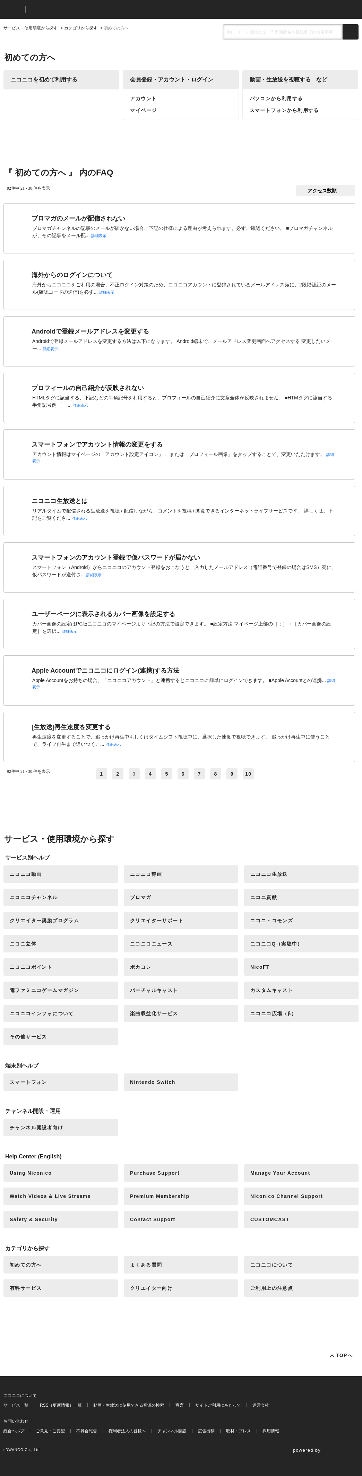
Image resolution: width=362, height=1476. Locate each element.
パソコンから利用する (276, 98)
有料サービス (26, 1288)
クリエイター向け (151, 1288)
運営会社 (260, 1405)
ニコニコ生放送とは (60, 501)
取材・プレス (238, 1430)
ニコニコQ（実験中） (276, 944)
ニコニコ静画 (146, 874)
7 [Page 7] (199, 774)
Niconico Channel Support (286, 1196)
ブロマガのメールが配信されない (78, 218)
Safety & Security (34, 1219)
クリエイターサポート (156, 920)
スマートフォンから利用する (284, 110)
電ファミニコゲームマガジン (44, 990)
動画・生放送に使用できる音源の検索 (128, 1405)
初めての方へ (26, 1265)
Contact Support (152, 1219)
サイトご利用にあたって (218, 1405)
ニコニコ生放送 (269, 874)
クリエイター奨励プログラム (44, 920)
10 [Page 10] (248, 774)
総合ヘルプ (13, 1430)
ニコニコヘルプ (67, 9)
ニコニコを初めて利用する (44, 80)
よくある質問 (146, 1265)
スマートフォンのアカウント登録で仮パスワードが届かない (116, 557)
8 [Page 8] (215, 774)
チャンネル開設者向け (36, 1127)
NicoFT (260, 967)
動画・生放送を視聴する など (288, 80)
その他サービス (28, 1036)
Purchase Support (155, 1173)
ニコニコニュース (151, 944)
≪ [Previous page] (90, 774)
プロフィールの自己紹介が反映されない (88, 388)
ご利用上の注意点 (271, 1288)
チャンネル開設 (172, 1430)
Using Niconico (31, 1173)
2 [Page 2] (117, 774)
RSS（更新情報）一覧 (61, 1405)
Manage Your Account (280, 1173)
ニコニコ (13, 9)
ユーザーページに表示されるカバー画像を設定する (103, 614)
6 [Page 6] (182, 774)
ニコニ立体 (23, 944)
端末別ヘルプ (21, 1066)
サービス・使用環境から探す (30, 28)
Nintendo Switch (152, 1082)
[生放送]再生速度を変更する (71, 727)
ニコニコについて (271, 1265)
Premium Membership (159, 1196)
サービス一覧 (15, 1405)
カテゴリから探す (80, 28)
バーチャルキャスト (154, 990)
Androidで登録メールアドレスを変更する (90, 331)
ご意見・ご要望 (50, 1430)
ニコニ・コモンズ (271, 920)
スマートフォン (28, 1082)
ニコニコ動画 (26, 874)
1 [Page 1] (101, 774)
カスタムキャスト (271, 990)
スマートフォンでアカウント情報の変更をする (97, 444)
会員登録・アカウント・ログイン (171, 80)
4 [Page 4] (150, 774)
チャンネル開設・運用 (33, 1111)
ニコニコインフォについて (42, 1013)
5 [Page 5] (166, 774)
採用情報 (270, 1430)
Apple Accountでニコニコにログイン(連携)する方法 (105, 670)
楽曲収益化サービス (154, 1013)
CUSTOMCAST (270, 1219)
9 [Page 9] (232, 774)
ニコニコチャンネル (34, 897)
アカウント (143, 98)
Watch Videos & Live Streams (50, 1196)
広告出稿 (206, 1430)
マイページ (143, 110)
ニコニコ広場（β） (273, 1013)
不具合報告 (86, 1430)
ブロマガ (141, 897)
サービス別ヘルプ (27, 858)
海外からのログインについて (72, 274)
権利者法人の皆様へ (127, 1430)
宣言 (179, 1405)
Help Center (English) (33, 1156)
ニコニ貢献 (263, 897)
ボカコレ (141, 967)
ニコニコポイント (31, 967)
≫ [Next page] (264, 774)
